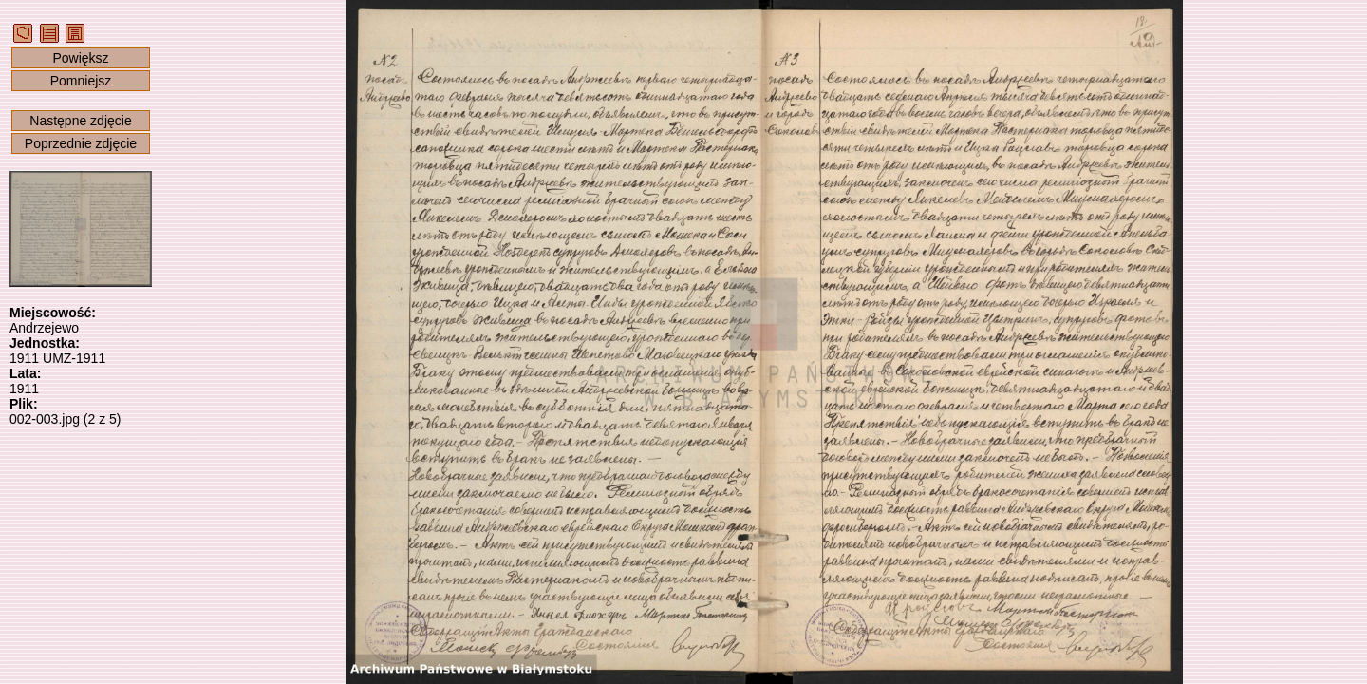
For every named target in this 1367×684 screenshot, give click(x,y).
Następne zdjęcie (80, 120)
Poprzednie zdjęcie (81, 143)
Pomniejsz (81, 80)
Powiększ (80, 58)
